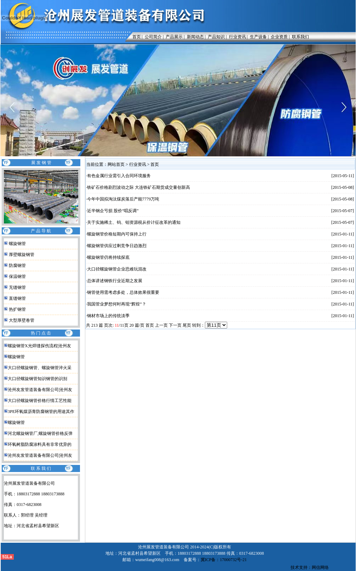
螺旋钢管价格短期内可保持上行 (117, 234)
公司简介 (153, 36)
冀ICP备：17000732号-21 (224, 559)
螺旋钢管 (17, 243)
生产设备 (258, 36)
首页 (135, 36)
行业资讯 (237, 36)
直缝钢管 (17, 298)
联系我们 (300, 36)
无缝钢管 (17, 287)
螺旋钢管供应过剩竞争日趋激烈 (117, 245)
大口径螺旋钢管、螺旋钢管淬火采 (39, 367)
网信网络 (320, 567)
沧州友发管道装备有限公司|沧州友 (40, 389)
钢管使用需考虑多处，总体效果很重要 (123, 292)
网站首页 (116, 164)
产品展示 (174, 36)
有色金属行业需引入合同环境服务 (119, 175)
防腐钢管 (17, 265)
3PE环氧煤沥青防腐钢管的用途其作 (41, 411)
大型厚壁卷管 (21, 320)
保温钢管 (17, 276)
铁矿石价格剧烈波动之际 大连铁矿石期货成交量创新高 (138, 187)
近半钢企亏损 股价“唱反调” (113, 210)
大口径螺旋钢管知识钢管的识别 (37, 378)
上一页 (161, 325)
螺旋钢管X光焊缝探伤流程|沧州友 (39, 345)
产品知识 (216, 36)
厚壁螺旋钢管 (21, 254)
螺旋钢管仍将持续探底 (108, 257)
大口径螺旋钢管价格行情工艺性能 (39, 400)
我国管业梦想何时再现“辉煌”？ (116, 304)
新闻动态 (195, 36)
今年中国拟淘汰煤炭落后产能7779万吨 (123, 199)
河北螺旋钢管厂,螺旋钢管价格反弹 (40, 433)
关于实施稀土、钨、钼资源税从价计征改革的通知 (133, 222)
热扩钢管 (17, 309)
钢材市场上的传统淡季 (108, 315)
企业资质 (279, 36)
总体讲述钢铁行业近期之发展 (114, 280)
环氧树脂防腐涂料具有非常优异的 (39, 444)
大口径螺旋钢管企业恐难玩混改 (117, 269)
